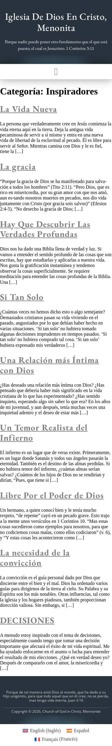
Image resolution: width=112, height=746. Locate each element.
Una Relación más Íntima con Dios (49, 365)
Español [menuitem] (81, 730)
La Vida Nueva (28, 109)
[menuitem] (42, 731)
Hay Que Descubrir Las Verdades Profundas (45, 229)
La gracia (18, 166)
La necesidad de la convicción (35, 557)
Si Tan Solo (22, 297)
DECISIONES (27, 620)
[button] (56, 71)
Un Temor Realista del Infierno (44, 432)
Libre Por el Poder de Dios (52, 495)
